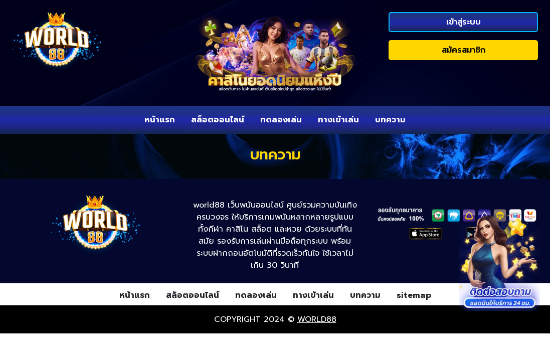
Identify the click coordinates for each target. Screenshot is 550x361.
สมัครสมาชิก (463, 50)
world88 (316, 319)
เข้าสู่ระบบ (463, 22)
